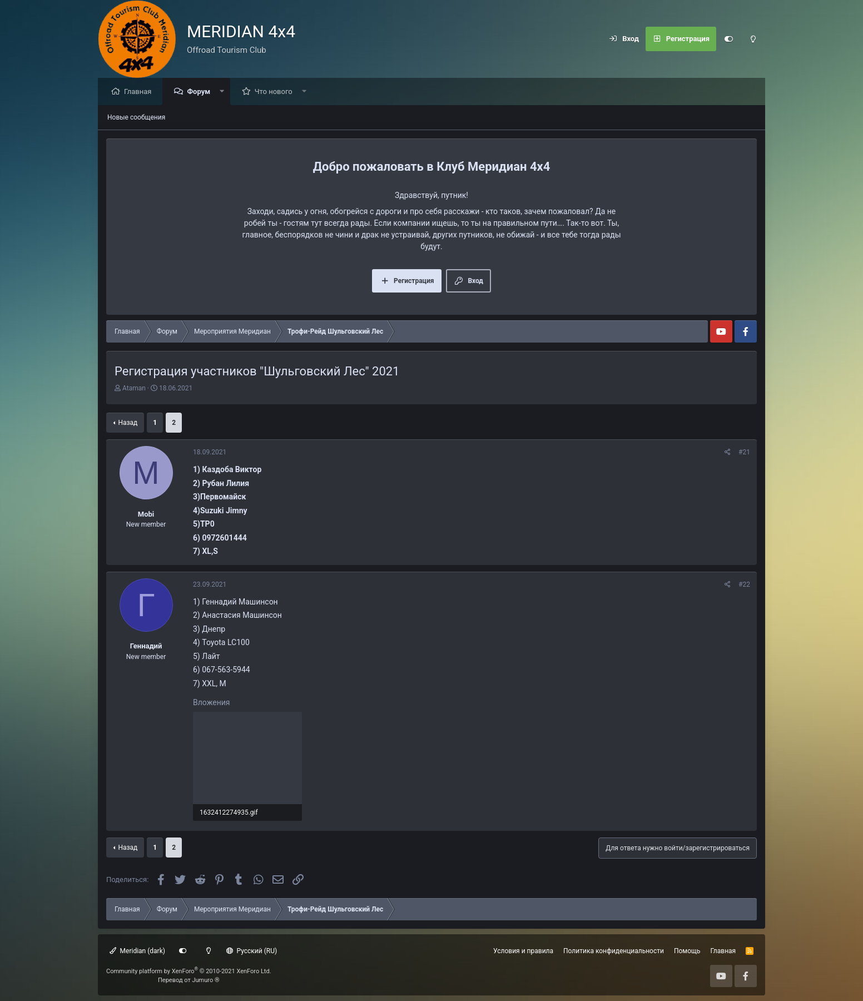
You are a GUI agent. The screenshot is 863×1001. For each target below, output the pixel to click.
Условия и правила (523, 951)
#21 (744, 453)
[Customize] (728, 39)
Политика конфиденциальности (613, 951)
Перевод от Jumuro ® (189, 980)
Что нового (276, 92)
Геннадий (146, 646)
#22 (744, 585)
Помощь (687, 951)
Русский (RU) (251, 951)
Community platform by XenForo (188, 971)
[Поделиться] (728, 452)
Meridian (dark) (137, 951)
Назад (127, 423)
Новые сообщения (136, 118)
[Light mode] (753, 39)
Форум (201, 92)
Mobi (146, 515)
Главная (140, 92)
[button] (225, 92)
